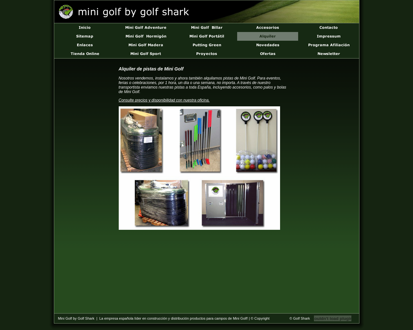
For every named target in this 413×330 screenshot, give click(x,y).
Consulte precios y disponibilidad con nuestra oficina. (164, 100)
